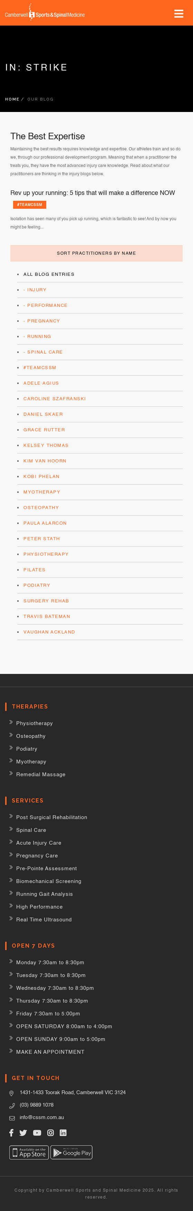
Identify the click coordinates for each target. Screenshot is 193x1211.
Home (12, 99)
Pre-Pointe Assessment (46, 868)
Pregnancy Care (37, 855)
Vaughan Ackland (49, 632)
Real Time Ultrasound (44, 919)
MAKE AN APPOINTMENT (50, 1052)
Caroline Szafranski (54, 398)
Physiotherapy (46, 554)
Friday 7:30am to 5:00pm (48, 1013)
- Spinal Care (43, 352)
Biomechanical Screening (48, 881)
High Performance (39, 907)
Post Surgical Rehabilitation (51, 817)
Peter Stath (41, 538)
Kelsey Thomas (46, 445)
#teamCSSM (29, 205)
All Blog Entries (49, 274)
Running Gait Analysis (44, 894)
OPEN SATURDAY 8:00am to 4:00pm (64, 1026)
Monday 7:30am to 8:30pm (50, 962)
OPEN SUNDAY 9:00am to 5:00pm (61, 1039)
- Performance (45, 305)
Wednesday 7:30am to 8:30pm (55, 988)
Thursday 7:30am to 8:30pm (52, 1001)
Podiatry (36, 585)
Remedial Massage (41, 774)
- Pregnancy (41, 320)
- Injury (35, 289)
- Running (37, 336)
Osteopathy (41, 507)
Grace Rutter (44, 429)
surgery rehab (46, 600)
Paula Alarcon (45, 523)
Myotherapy (41, 492)
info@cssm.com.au (42, 1117)
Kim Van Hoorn (45, 460)
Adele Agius (41, 383)
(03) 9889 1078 (37, 1105)
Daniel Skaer (43, 414)
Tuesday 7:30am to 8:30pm (51, 975)
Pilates (34, 569)
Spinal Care (31, 830)
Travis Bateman (46, 616)
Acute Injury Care (38, 843)
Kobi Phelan (41, 476)
